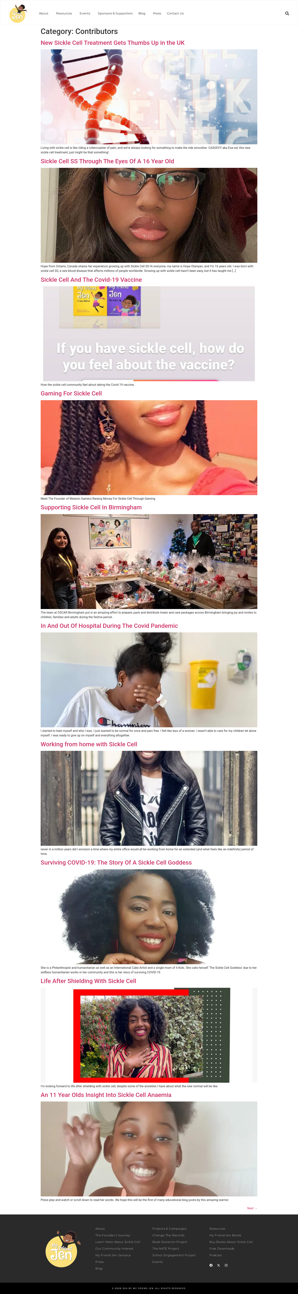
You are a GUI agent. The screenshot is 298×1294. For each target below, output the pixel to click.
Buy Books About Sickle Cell (231, 1242)
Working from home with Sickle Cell (89, 744)
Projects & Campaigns (169, 1228)
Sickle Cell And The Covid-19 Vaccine (91, 279)
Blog (141, 13)
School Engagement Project (174, 1255)
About (43, 13)
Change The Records (168, 1235)
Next (252, 1208)
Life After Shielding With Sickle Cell (88, 981)
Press (157, 13)
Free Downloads (221, 1248)
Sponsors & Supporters (115, 13)
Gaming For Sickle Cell (71, 393)
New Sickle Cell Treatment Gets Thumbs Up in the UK (113, 42)
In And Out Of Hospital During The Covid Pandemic (109, 625)
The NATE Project (165, 1248)
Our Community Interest (114, 1248)
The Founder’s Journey (112, 1235)
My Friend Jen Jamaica (113, 1255)
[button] (44, 13)
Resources (64, 13)
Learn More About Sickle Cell (117, 1242)
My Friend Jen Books (225, 1235)
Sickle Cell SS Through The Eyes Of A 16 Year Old (107, 161)
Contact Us (175, 13)
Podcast (215, 1255)
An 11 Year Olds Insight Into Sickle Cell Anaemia (106, 1094)
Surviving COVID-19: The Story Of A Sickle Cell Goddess (116, 862)
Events (85, 13)
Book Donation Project (170, 1242)
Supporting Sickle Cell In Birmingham (91, 507)
